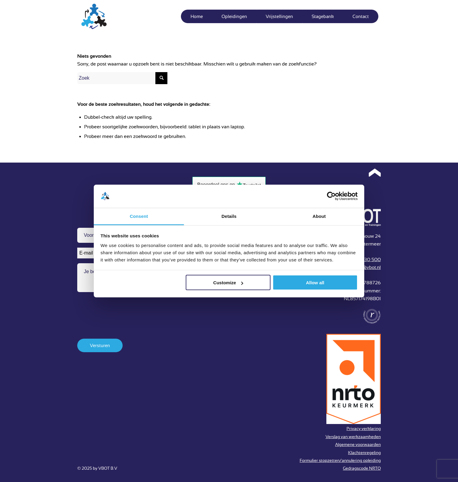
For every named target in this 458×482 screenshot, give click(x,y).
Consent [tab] (139, 215)
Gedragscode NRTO (362, 468)
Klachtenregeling (364, 452)
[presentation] (123, 325)
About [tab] (319, 215)
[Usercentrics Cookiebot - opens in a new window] (331, 196)
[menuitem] (197, 16)
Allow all (315, 282)
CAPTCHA (88, 307)
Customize (228, 282)
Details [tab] (229, 215)
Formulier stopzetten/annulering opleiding (340, 460)
